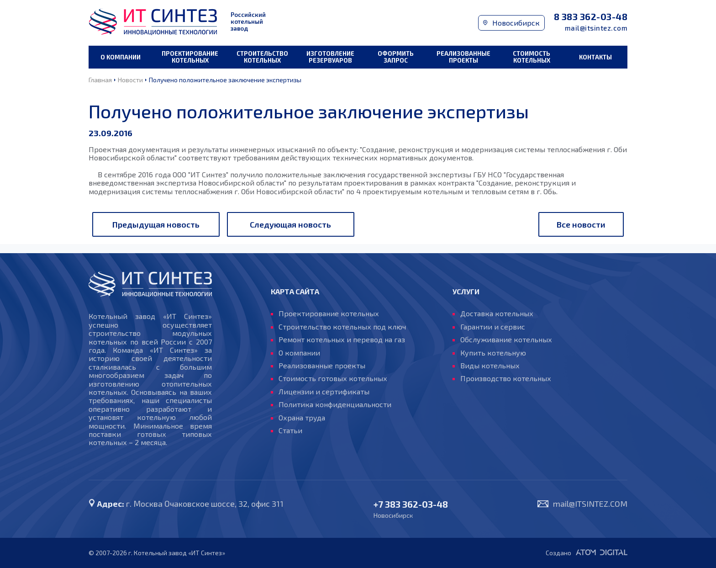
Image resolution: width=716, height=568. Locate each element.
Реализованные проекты (463, 57)
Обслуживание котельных (506, 339)
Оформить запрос (396, 57)
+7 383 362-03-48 (411, 504)
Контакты (595, 57)
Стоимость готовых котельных (333, 378)
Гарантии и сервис (492, 327)
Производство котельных (505, 378)
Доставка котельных (496, 313)
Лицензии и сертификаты (324, 392)
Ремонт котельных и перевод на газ (342, 339)
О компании (120, 57)
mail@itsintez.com (596, 28)
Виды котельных (490, 365)
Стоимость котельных (531, 57)
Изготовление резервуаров (330, 57)
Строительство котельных (262, 57)
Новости (130, 80)
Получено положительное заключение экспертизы (225, 80)
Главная (100, 80)
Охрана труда (302, 418)
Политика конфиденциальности (335, 404)
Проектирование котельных (190, 57)
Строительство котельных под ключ (342, 327)
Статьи (290, 430)
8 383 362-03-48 (591, 16)
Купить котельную (493, 353)
